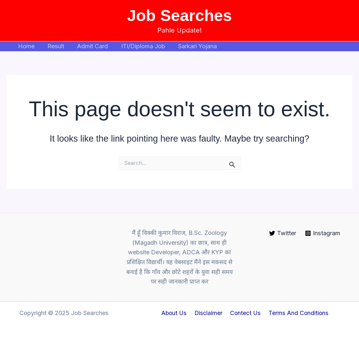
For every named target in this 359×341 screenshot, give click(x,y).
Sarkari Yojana (192, 46)
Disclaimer (209, 312)
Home (25, 46)
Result (54, 46)
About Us (176, 312)
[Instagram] (322, 233)
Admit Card (89, 46)
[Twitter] (282, 233)
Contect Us (244, 312)
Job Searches (179, 15)
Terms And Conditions (296, 312)
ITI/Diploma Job (139, 46)
